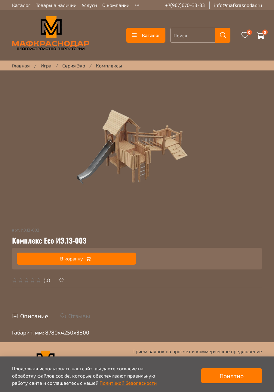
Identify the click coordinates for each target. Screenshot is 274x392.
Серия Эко (73, 65)
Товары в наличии (56, 5)
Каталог (21, 5)
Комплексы (109, 65)
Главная (21, 65)
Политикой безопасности (128, 383)
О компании (115, 5)
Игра (46, 65)
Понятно (232, 375)
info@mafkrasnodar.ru (238, 5)
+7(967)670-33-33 (185, 5)
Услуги (89, 5)
